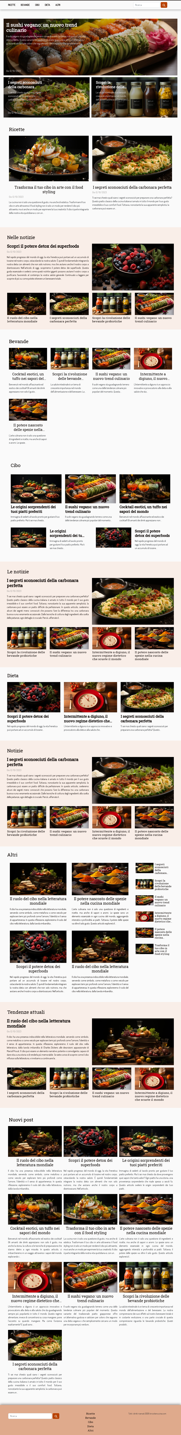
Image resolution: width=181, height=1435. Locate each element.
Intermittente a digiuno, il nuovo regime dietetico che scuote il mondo (153, 381)
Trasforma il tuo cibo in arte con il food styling (48, 189)
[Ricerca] (146, 5)
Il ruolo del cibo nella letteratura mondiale (22, 319)
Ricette (11, 4)
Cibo (37, 4)
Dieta (47, 4)
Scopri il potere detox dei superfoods (43, 246)
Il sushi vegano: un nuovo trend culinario (41, 27)
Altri (57, 4)
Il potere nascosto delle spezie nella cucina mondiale (28, 429)
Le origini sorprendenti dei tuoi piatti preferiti (33, 509)
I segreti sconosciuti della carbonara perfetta (25, 87)
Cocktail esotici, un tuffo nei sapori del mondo (28, 378)
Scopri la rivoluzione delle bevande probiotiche (110, 89)
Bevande (25, 4)
